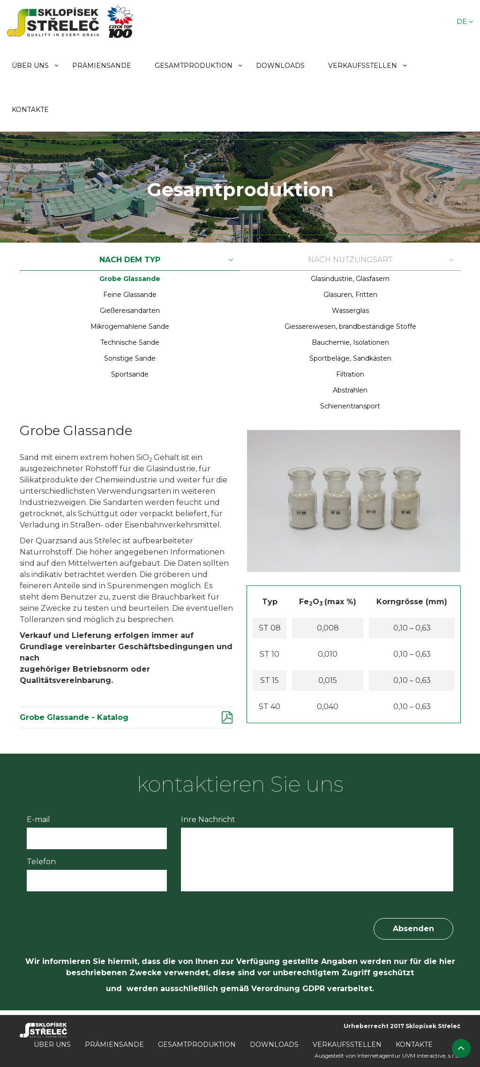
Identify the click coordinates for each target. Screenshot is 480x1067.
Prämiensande (101, 65)
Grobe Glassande (129, 278)
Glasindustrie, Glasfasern (350, 278)
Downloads (280, 65)
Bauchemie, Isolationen (350, 342)
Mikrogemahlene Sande (129, 326)
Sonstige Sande (130, 358)
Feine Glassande (130, 294)
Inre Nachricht (208, 819)
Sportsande (130, 374)
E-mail (38, 819)
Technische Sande (129, 342)
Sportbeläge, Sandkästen (350, 358)
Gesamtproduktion (193, 65)
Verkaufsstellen (362, 65)
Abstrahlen (350, 390)
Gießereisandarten (130, 310)
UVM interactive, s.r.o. (431, 1055)
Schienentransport (350, 406)
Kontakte (30, 109)
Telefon (41, 861)
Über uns (30, 65)
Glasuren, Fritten (350, 294)
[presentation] (98, 921)
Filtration (350, 374)
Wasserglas (350, 310)
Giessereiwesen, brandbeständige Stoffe (350, 326)
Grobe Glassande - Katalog (74, 717)
